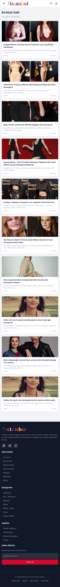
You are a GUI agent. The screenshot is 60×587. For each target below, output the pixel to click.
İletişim (24, 581)
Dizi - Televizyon (9, 496)
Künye (5, 540)
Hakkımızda (7, 532)
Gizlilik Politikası (9, 528)
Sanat (5, 512)
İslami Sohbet (8, 465)
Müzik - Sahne (8, 508)
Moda (5, 480)
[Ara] (51, 3)
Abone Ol (30, 562)
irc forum (6, 457)
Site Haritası (34, 581)
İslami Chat (7, 461)
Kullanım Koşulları (10, 536)
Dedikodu (6, 476)
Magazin (6, 472)
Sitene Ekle (44, 581)
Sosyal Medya (8, 516)
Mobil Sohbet (8, 469)
